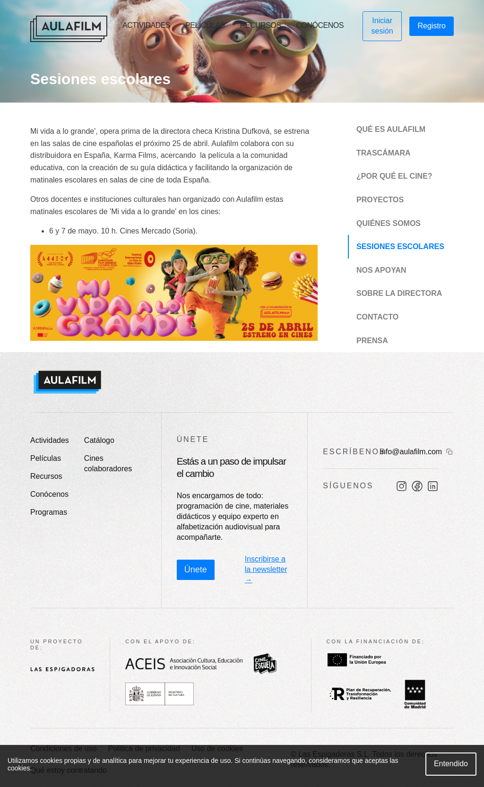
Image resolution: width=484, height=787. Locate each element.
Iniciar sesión (382, 26)
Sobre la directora (399, 293)
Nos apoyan (381, 270)
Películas (205, 25)
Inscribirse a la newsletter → (266, 569)
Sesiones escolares (400, 246)
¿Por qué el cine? (394, 176)
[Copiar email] (449, 452)
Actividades (146, 25)
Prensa (372, 341)
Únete (195, 569)
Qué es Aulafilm (390, 129)
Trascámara (383, 153)
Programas (48, 512)
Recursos (260, 25)
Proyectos (380, 200)
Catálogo (99, 440)
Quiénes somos (388, 223)
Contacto (377, 317)
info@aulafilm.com (411, 452)
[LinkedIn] (433, 486)
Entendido (451, 764)
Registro (431, 26)
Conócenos (319, 25)
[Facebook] (417, 486)
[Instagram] (401, 486)
